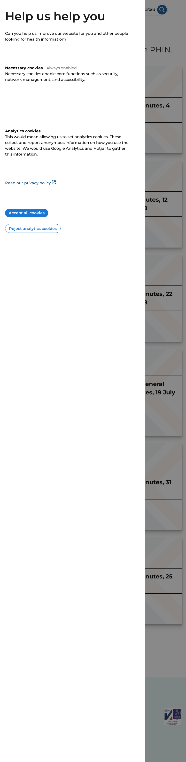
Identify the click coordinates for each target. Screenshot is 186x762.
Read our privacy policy (30, 183)
